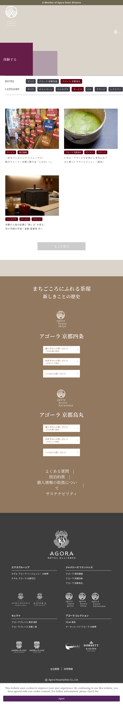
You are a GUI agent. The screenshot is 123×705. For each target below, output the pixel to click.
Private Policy (107, 691)
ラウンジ (100, 89)
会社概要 (54, 668)
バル (89, 89)
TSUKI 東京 (71, 622)
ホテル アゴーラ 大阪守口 (23, 578)
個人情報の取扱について (57, 485)
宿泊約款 (57, 476)
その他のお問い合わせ (55, 373)
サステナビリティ (61, 493)
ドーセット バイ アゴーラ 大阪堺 (81, 626)
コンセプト (62, 89)
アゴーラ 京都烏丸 (71, 81)
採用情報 (68, 668)
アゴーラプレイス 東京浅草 (24, 622)
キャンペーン (45, 89)
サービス (77, 89)
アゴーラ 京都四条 (48, 81)
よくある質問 (57, 471)
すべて (30, 81)
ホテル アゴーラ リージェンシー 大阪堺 (30, 573)
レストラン (115, 89)
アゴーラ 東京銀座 (74, 573)
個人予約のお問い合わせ (60, 349)
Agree (61, 698)
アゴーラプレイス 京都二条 (24, 626)
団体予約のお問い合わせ (60, 361)
